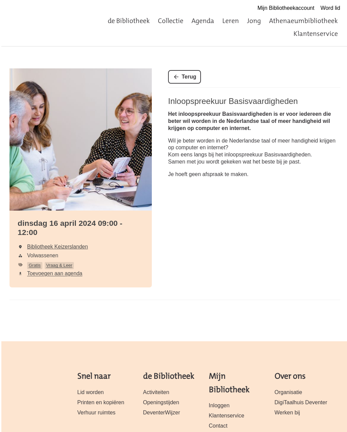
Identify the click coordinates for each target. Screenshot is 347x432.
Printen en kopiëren (100, 402)
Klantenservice (315, 33)
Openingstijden (161, 402)
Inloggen (219, 405)
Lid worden (90, 392)
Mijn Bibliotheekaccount (286, 8)
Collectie (170, 20)
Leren (230, 20)
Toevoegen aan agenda (54, 273)
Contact (218, 426)
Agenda (202, 20)
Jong (254, 20)
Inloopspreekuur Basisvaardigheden (233, 101)
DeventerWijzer (161, 412)
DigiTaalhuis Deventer (300, 402)
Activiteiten (156, 392)
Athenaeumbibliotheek (303, 20)
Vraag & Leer (59, 265)
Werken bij (287, 412)
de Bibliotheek (129, 20)
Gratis (35, 265)
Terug (189, 77)
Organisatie (288, 392)
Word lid (330, 8)
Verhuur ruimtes (96, 412)
